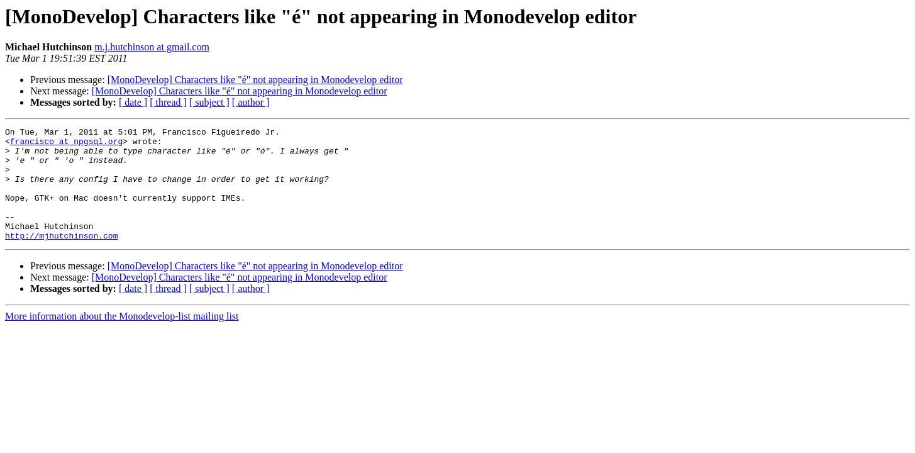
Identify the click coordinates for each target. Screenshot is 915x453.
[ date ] (133, 102)
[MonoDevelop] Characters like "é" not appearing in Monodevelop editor (255, 79)
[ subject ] (209, 102)
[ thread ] (168, 102)
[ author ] (251, 102)
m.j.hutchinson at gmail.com (151, 47)
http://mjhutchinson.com (61, 258)
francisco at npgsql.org (66, 144)
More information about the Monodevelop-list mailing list (122, 338)
